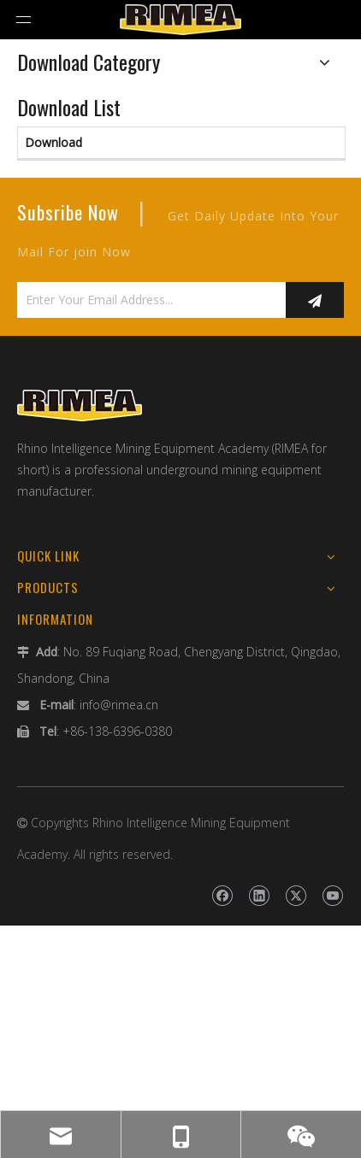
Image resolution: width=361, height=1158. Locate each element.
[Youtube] (332, 896)
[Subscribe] (315, 300)
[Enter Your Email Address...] (147, 300)
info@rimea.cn (119, 705)
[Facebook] (222, 896)
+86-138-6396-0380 (117, 731)
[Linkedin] (258, 896)
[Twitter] (295, 896)
